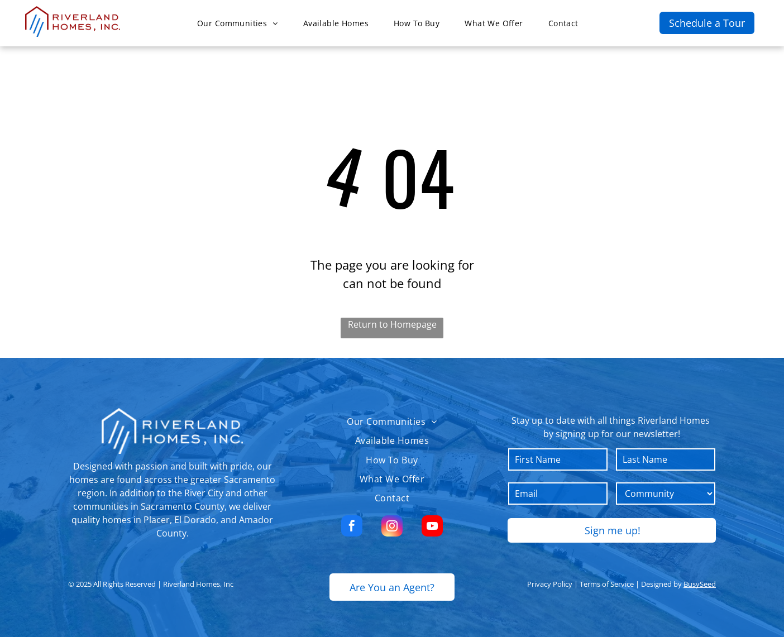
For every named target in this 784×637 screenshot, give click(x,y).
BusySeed (699, 584)
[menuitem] (242, 23)
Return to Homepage (392, 324)
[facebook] (351, 527)
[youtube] (432, 527)
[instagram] (392, 527)
